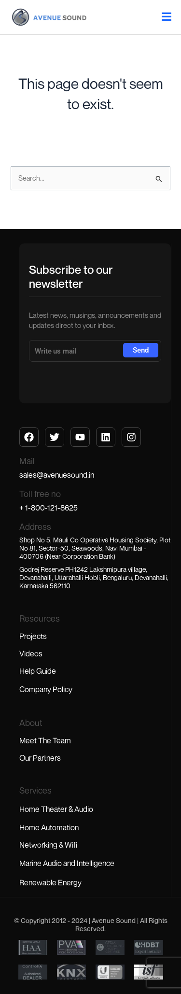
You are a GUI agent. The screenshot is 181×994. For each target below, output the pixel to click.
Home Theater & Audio (56, 809)
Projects (33, 636)
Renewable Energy (50, 882)
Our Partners (40, 758)
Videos (30, 653)
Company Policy (45, 689)
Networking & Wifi (48, 845)
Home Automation (49, 827)
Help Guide (37, 671)
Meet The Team (45, 740)
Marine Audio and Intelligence (66, 863)
